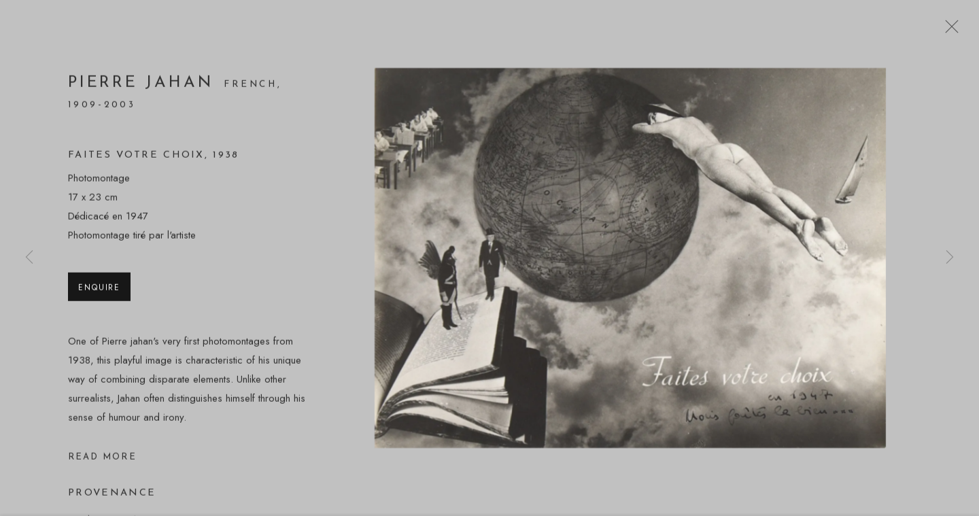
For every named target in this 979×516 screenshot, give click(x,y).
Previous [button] (29, 258)
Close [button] (948, 30)
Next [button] (950, 258)
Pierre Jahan (144, 86)
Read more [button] (102, 459)
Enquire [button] (99, 289)
